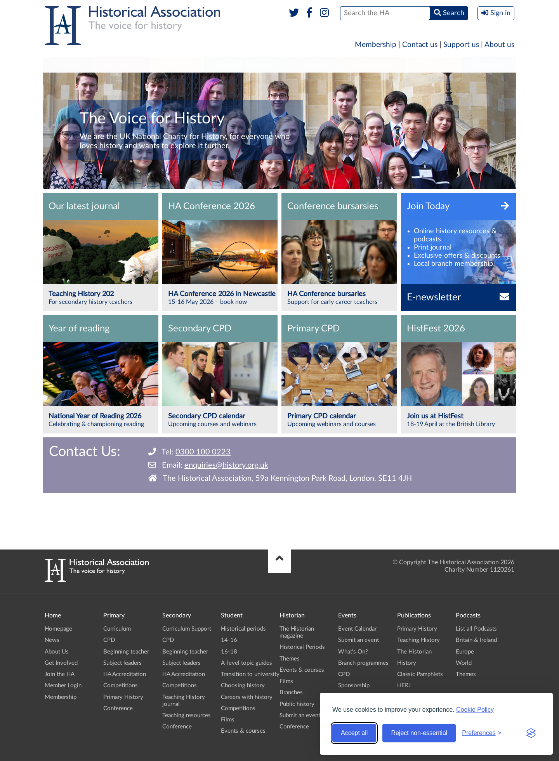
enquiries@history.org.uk (226, 465)
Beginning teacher (126, 652)
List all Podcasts (476, 629)
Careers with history (247, 697)
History (406, 663)
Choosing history (243, 685)
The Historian (414, 652)
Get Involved (61, 663)
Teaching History (418, 640)
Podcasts (434, 64)
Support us (461, 45)
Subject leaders (122, 663)
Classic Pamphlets (420, 674)
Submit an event (300, 715)
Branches (489, 64)
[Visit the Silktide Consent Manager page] (531, 733)
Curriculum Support (186, 629)
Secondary (122, 64)
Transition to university (250, 674)
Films (227, 720)
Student (176, 64)
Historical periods (243, 629)
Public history (297, 704)
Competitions (120, 685)
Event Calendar (357, 629)
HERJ (404, 685)
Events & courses (243, 731)
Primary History (123, 697)
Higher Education (244, 64)
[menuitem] (67, 65)
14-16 (229, 640)
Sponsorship (354, 685)
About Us (57, 652)
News (52, 640)
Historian (313, 64)
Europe (465, 652)
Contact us (419, 45)
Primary (67, 64)
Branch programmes (363, 663)
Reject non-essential (419, 733)
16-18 (229, 652)
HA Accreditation (124, 674)
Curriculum (117, 629)
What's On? (353, 652)
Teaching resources (186, 715)
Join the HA (60, 674)
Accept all (354, 733)
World (464, 663)
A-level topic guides (246, 663)
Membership (375, 45)
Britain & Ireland (476, 640)
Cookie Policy (475, 709)
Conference (118, 708)
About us (499, 45)
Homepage (58, 629)
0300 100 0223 (203, 452)
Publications (374, 64)
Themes (290, 659)
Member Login (63, 685)
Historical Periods (302, 647)
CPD (109, 640)
